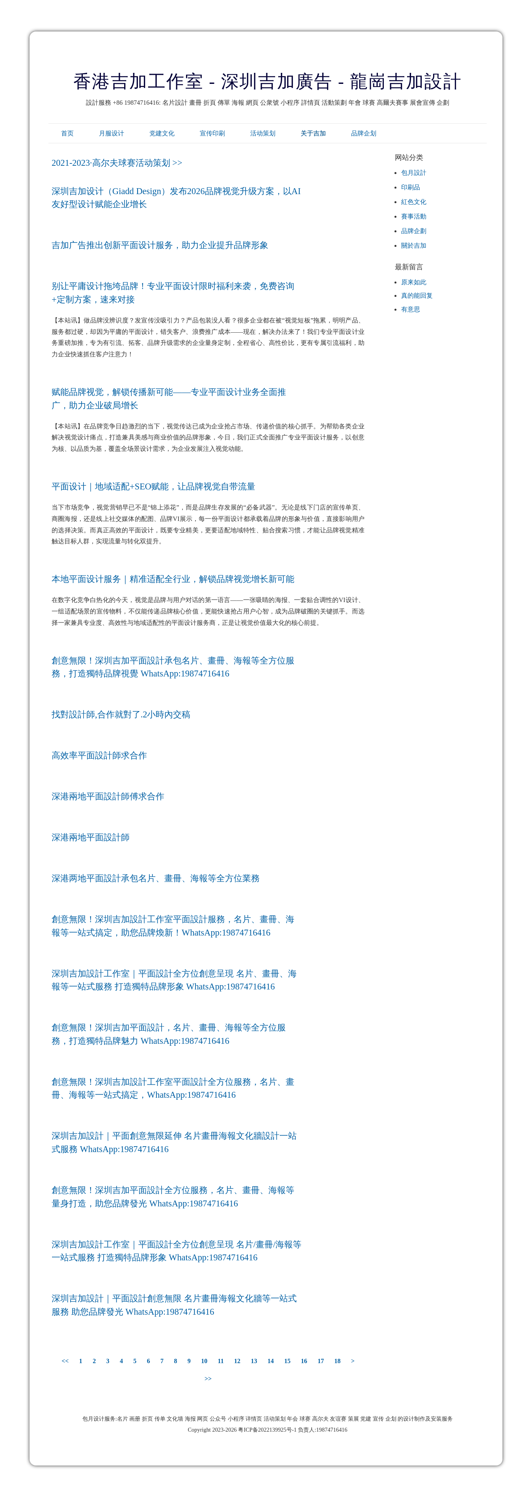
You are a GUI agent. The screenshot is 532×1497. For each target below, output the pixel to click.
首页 (67, 133)
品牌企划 (363, 133)
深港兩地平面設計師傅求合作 (108, 796)
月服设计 (111, 133)
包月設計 (413, 172)
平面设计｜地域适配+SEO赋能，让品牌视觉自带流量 (153, 486)
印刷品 (410, 187)
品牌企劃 (413, 231)
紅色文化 (413, 201)
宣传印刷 (212, 133)
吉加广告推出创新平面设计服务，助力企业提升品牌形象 (160, 245)
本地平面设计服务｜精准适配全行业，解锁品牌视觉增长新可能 (173, 579)
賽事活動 (413, 216)
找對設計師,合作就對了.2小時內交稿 (121, 714)
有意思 (410, 309)
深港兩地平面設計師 (91, 837)
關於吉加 (413, 245)
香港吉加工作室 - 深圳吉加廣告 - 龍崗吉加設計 (267, 81)
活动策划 (262, 133)
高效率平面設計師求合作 (99, 755)
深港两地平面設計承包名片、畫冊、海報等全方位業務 (156, 878)
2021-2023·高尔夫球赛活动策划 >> (117, 163)
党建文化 (162, 133)
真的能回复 (417, 295)
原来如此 (413, 282)
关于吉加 (313, 133)
